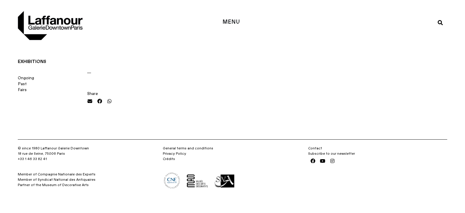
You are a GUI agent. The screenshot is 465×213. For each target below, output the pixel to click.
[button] (440, 22)
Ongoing (26, 78)
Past (22, 84)
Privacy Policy (174, 153)
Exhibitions (32, 61)
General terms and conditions (188, 148)
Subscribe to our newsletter (331, 153)
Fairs (22, 90)
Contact (315, 148)
